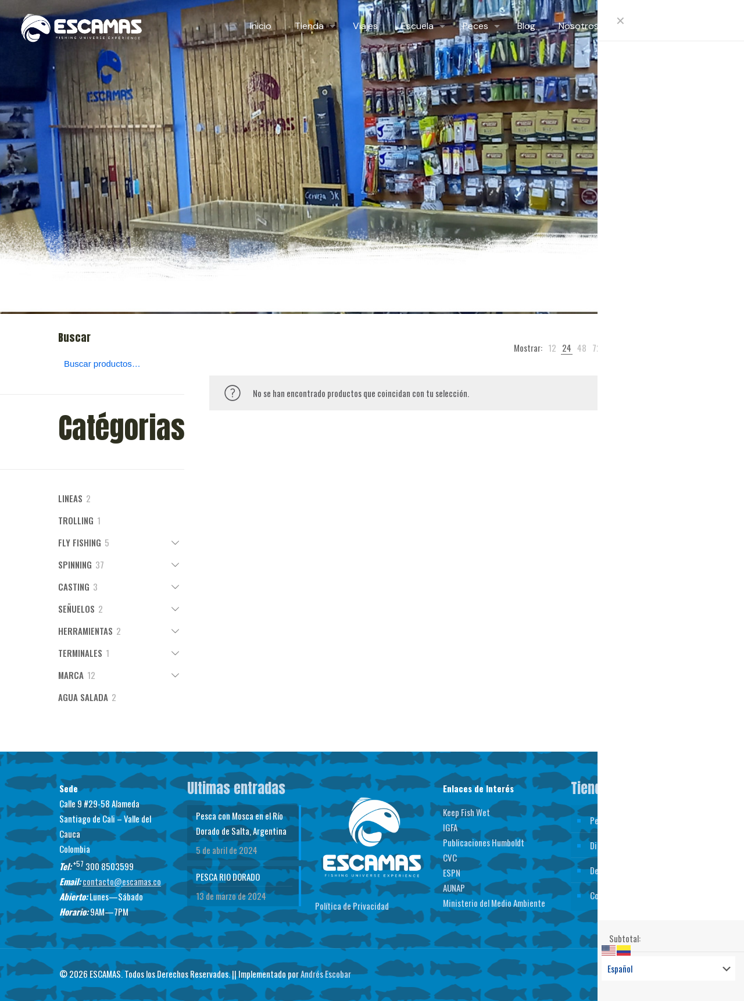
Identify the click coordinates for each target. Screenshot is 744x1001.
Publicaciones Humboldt (483, 842)
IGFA (450, 827)
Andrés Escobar (326, 973)
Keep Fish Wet (466, 812)
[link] (552, 347)
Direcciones (610, 845)
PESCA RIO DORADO (228, 876)
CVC (450, 857)
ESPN (451, 872)
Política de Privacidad (352, 905)
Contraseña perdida (623, 895)
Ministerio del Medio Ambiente (494, 902)
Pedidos (603, 820)
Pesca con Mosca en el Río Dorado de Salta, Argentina (241, 823)
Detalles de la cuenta (625, 870)
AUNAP (454, 887)
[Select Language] (668, 968)
